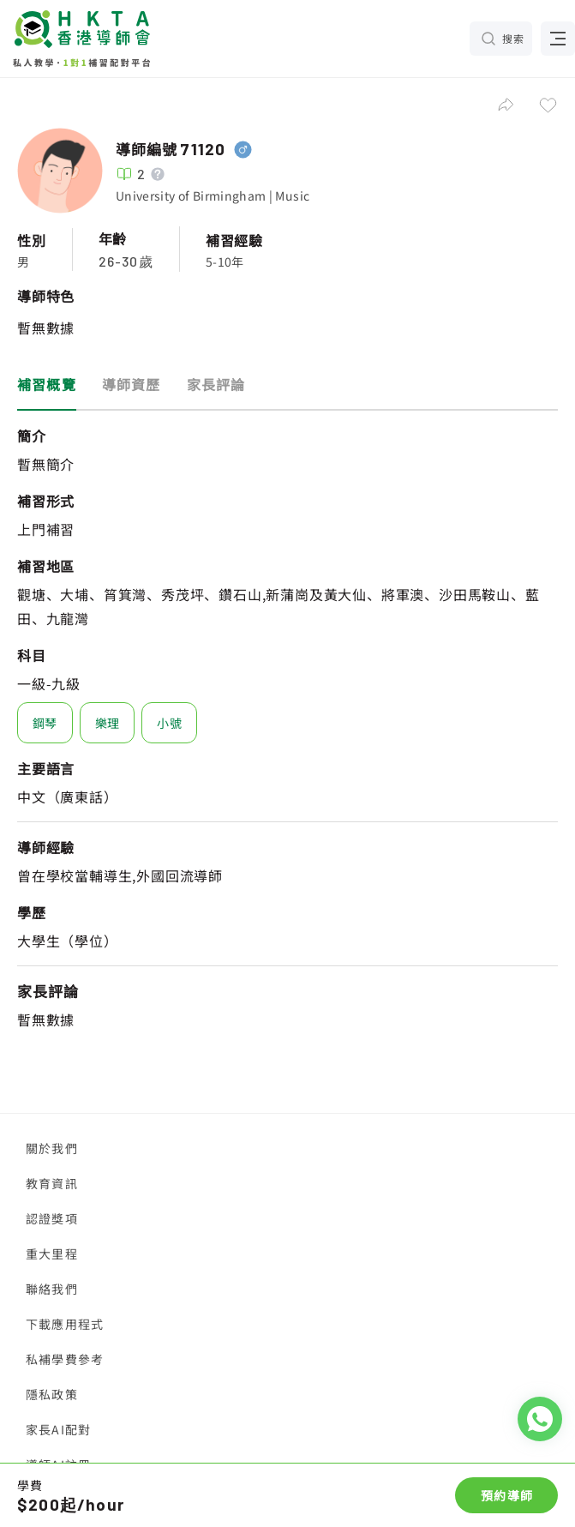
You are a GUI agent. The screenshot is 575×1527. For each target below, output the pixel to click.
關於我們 (52, 1148)
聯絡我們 (52, 1288)
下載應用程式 (65, 1323)
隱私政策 (52, 1394)
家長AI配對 (58, 1429)
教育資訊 (52, 1183)
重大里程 (52, 1253)
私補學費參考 (65, 1359)
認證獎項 (52, 1218)
